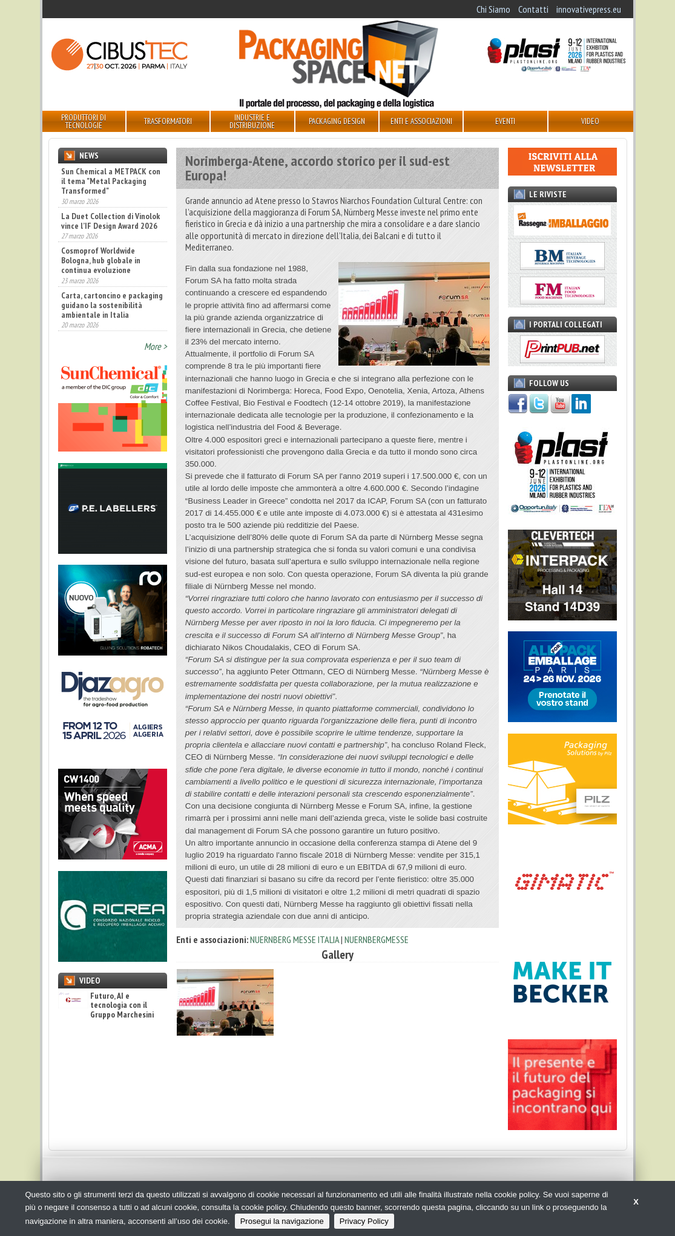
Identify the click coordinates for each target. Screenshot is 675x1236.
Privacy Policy (364, 1221)
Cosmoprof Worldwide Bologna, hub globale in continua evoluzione (100, 260)
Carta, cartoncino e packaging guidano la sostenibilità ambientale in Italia (112, 305)
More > (155, 346)
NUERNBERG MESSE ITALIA (294, 939)
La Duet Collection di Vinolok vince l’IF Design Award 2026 (110, 221)
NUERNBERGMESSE (376, 939)
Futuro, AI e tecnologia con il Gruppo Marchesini (106, 1005)
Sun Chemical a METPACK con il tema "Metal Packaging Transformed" (110, 181)
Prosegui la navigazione (282, 1221)
